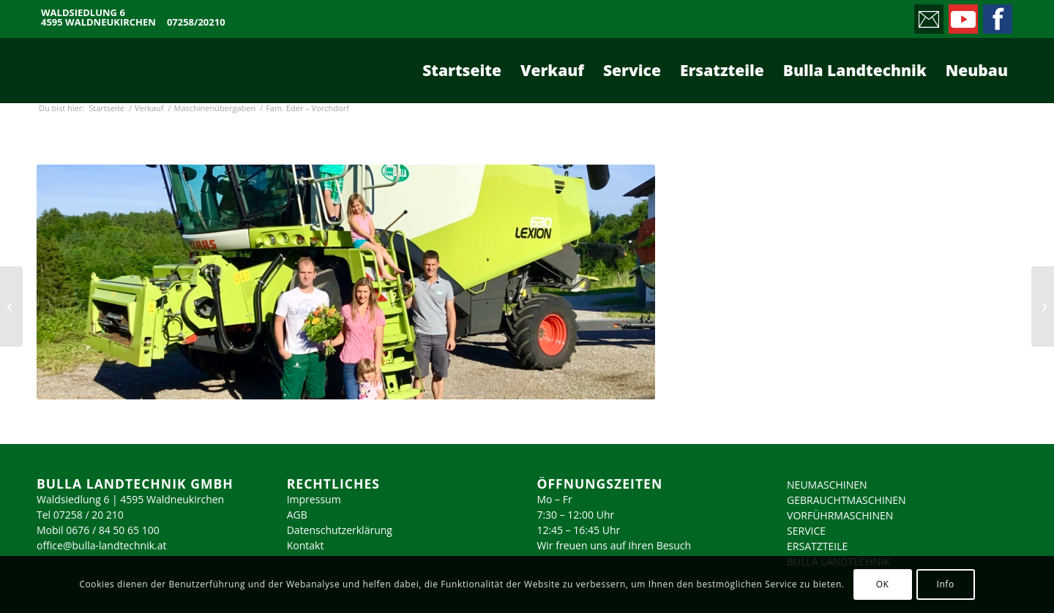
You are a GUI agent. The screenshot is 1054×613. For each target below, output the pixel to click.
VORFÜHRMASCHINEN (840, 515)
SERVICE (806, 531)
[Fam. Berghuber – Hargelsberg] (11, 306)
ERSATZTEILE (817, 546)
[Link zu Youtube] (962, 15)
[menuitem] (462, 70)
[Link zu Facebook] (996, 15)
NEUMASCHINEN (827, 485)
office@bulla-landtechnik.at (102, 545)
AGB (297, 515)
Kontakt (305, 545)
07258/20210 (196, 22)
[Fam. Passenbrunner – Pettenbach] (1042, 306)
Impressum (314, 499)
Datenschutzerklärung (339, 530)
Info (945, 584)
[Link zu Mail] (927, 15)
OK (882, 584)
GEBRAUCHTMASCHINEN (846, 500)
